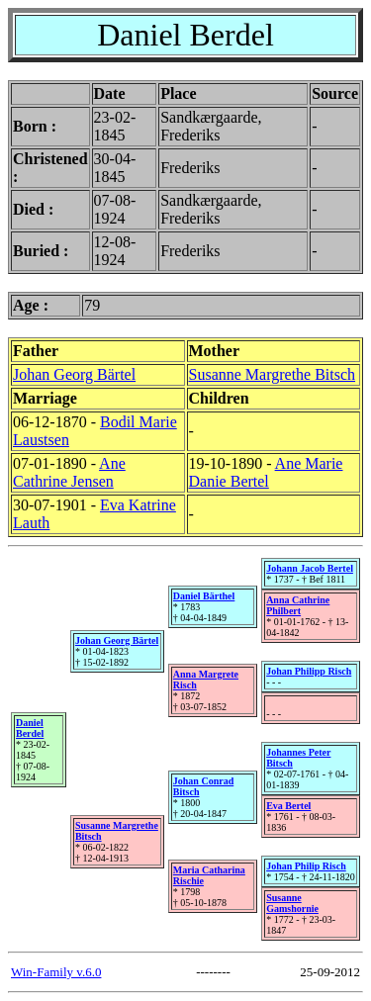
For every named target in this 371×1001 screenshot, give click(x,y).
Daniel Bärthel (204, 596)
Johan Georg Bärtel (74, 374)
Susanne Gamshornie (292, 903)
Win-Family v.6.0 (56, 971)
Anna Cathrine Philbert (297, 605)
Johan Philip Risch (306, 866)
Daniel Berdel (30, 728)
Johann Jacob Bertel (309, 568)
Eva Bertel (288, 805)
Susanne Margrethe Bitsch (272, 374)
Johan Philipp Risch (308, 671)
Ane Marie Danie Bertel (266, 472)
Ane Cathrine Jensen (69, 472)
